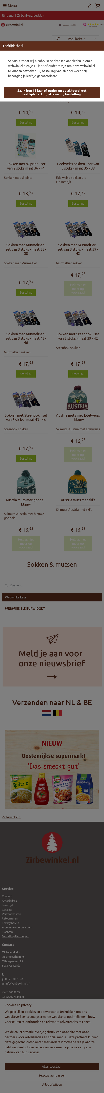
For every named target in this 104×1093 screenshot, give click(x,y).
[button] (52, 92)
